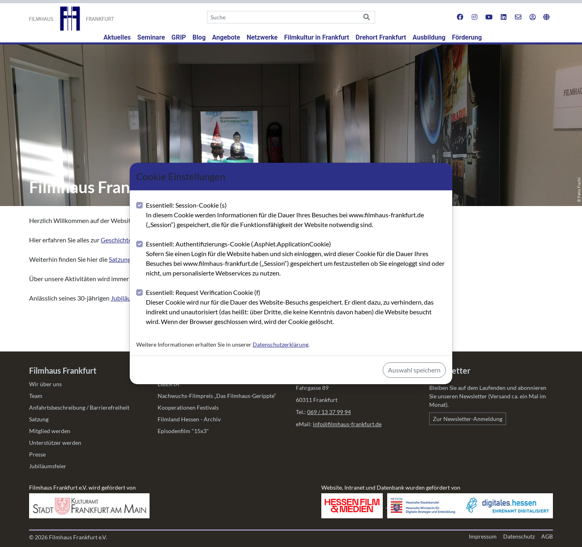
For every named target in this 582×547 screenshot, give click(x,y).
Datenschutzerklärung (280, 344)
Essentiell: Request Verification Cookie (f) (296, 307)
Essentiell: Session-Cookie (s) (296, 215)
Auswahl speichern (414, 370)
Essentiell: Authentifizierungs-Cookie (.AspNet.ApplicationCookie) (296, 259)
